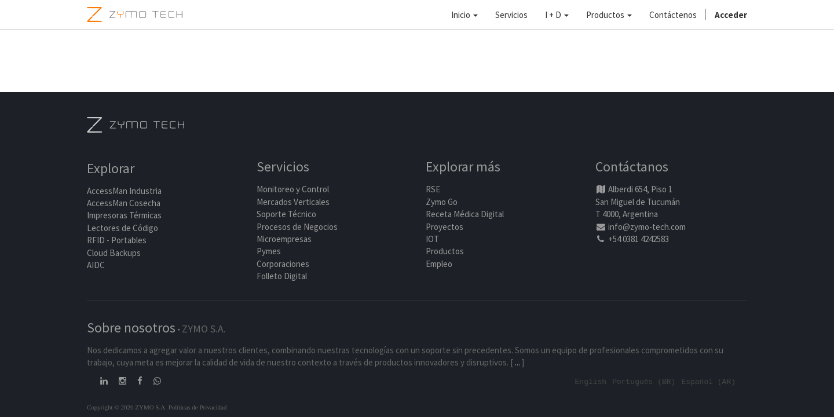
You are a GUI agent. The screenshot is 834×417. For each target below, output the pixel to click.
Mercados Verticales (293, 202)
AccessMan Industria (124, 191)
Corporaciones (283, 264)
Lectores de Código (122, 228)
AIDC (96, 265)
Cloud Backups (114, 253)
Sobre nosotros (131, 328)
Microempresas (284, 239)
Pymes (269, 251)
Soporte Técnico (286, 214)
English (591, 381)
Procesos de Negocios (297, 227)
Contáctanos (631, 168)
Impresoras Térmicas (124, 216)
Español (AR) (708, 381)
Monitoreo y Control (293, 189)
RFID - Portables (117, 240)
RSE (433, 189)
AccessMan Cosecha (123, 203)
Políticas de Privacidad (198, 407)
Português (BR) (643, 381)
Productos (445, 251)
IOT (432, 239)
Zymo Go (442, 202)
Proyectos (444, 227)
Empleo (439, 264)
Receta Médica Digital (465, 214)
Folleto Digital (283, 276)
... (517, 362)
